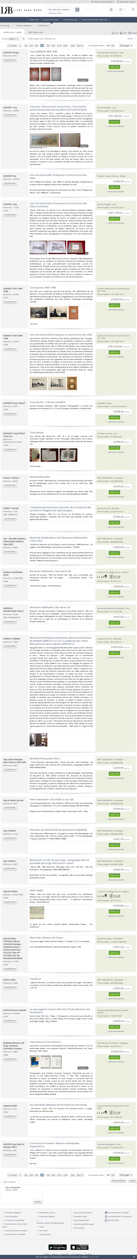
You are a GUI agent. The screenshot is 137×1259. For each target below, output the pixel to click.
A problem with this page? (82, 1224)
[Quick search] (62, 10)
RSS (123, 33)
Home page (34, 20)
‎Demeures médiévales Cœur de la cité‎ (50, 607)
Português (65, 1254)
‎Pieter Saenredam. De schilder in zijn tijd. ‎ (52, 799)
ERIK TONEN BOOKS (105, 478)
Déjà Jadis (101, 403)
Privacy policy (78, 1228)
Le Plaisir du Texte (104, 433)
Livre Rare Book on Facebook (118, 1216)
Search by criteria (55, 13)
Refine (132, 38)
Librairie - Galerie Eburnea (108, 176)
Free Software (45, 1234)
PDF (115, 33)
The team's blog (78, 1216)
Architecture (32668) (12, 32)
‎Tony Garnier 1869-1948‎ (43, 287)
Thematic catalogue (23, 25)
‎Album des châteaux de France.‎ (46, 937)
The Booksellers (70, 20)
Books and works (51, 20)
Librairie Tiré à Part (105, 639)
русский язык (77, 1254)
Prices (41, 1227)
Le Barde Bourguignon (106, 1144)
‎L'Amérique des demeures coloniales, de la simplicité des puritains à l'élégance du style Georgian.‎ (60, 509)
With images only (35, 38)
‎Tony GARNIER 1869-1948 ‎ (44, 51)
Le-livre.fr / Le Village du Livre (109, 572)
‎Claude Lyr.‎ (36, 978)
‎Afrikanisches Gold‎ (40, 476)
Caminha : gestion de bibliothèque (50, 1223)
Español (88, 1254)
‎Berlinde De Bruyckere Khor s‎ (45, 758)
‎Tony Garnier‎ (37, 432)
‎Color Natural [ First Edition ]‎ (45, 1042)
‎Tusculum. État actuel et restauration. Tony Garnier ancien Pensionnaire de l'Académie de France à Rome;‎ (58, 108)
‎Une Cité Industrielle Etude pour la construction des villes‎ (61, 334)
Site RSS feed (112, 1220)
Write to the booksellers (103, 2)
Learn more (94, 1257)
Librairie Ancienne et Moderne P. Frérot (113, 1106)
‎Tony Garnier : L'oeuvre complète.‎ (48, 402)
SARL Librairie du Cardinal (107, 1043)
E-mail (132, 33)
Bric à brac (43, 1230)
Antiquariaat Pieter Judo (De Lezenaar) (112, 1010)
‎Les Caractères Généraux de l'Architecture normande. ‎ (59, 1104)
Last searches (9, 1181)
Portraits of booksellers (14, 1220)
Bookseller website (45, 1216)
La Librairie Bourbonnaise (107, 52)
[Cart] (111, 10)
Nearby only (49, 38)
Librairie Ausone (104, 508)
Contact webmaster (80, 1220)
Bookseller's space (126, 2)
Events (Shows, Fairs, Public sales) (14, 1225)
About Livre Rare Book (83, 1212)
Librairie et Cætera (104, 938)
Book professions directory (95, 20)
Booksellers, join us (45, 1212)
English (47, 1254)
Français (55, 1254)
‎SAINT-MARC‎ (36, 890)
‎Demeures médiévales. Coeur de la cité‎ (50, 571)
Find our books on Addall (13, 1234)
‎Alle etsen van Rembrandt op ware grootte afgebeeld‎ (58, 829)
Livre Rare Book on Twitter (117, 1212)
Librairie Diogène (104, 107)
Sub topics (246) (35, 32)
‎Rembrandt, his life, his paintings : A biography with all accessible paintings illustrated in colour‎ (59, 862)
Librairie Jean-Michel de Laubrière (110, 608)
